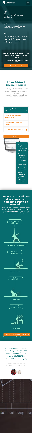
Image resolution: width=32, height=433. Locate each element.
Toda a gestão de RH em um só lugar (16, 109)
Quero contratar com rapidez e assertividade (17, 334)
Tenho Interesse (16, 65)
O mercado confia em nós (16, 130)
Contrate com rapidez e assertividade (16, 116)
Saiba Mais (16, 136)
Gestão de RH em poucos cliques (16, 123)
